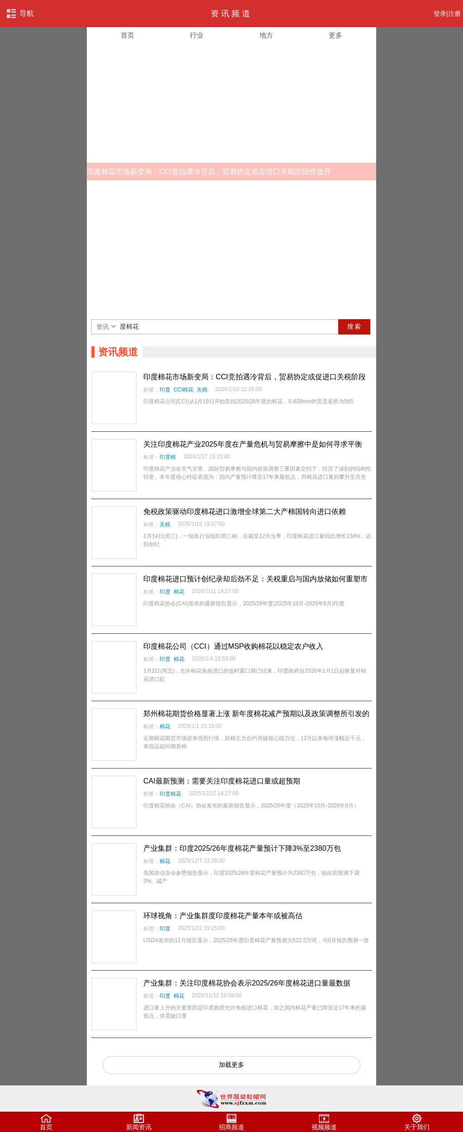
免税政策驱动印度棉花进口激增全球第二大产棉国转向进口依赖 (244, 511)
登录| (441, 13)
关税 (202, 390)
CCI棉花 (184, 390)
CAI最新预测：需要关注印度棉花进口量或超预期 (221, 781)
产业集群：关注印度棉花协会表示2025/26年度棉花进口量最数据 (246, 983)
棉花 (179, 592)
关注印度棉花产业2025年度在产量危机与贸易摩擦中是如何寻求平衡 (252, 444)
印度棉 (168, 457)
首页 (127, 35)
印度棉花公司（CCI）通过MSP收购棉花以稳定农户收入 (233, 646)
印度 (165, 390)
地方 (266, 35)
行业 (196, 35)
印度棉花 (170, 794)
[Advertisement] (231, 248)
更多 (335, 35)
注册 (454, 13)
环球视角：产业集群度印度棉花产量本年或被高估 (222, 916)
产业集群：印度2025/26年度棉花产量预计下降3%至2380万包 (242, 848)
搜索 (354, 326)
